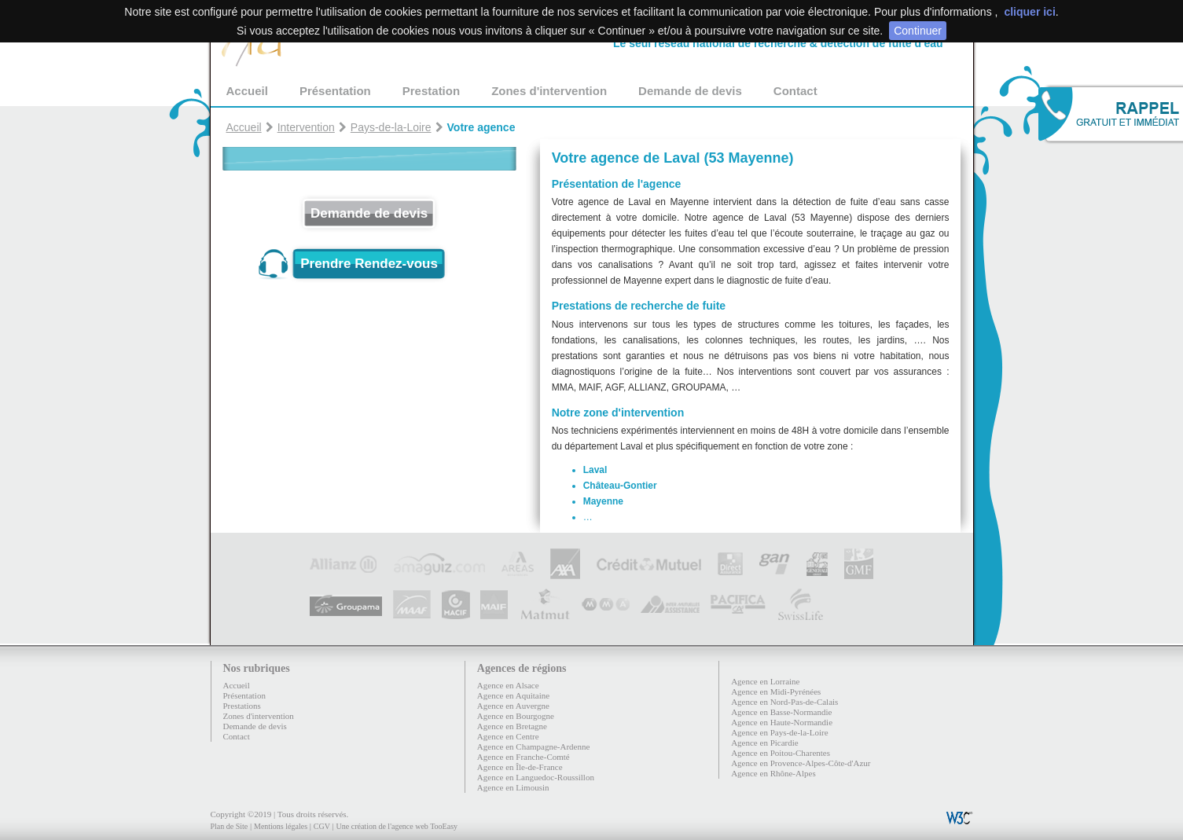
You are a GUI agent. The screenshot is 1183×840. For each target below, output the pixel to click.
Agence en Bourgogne (515, 716)
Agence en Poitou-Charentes (780, 752)
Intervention (306, 127)
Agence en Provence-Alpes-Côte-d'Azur (800, 763)
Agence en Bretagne (512, 726)
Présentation (335, 90)
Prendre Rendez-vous (369, 263)
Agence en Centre (508, 736)
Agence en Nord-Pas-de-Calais (784, 701)
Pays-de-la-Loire (391, 127)
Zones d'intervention (549, 90)
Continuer (918, 30)
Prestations (242, 705)
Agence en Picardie (765, 742)
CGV (322, 826)
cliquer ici (1029, 12)
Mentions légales (280, 826)
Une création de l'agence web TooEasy (396, 826)
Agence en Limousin (513, 787)
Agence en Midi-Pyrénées (776, 691)
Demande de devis (690, 90)
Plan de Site (229, 826)
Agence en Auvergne (513, 705)
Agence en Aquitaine (513, 695)
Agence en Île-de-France (520, 767)
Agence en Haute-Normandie (781, 722)
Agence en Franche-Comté (523, 756)
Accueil (247, 90)
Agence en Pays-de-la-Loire (779, 732)
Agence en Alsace (508, 685)
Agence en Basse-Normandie (781, 712)
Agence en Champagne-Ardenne (533, 746)
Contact (795, 90)
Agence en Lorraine (765, 681)
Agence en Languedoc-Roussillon (535, 777)
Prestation (431, 90)
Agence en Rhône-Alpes (773, 773)
